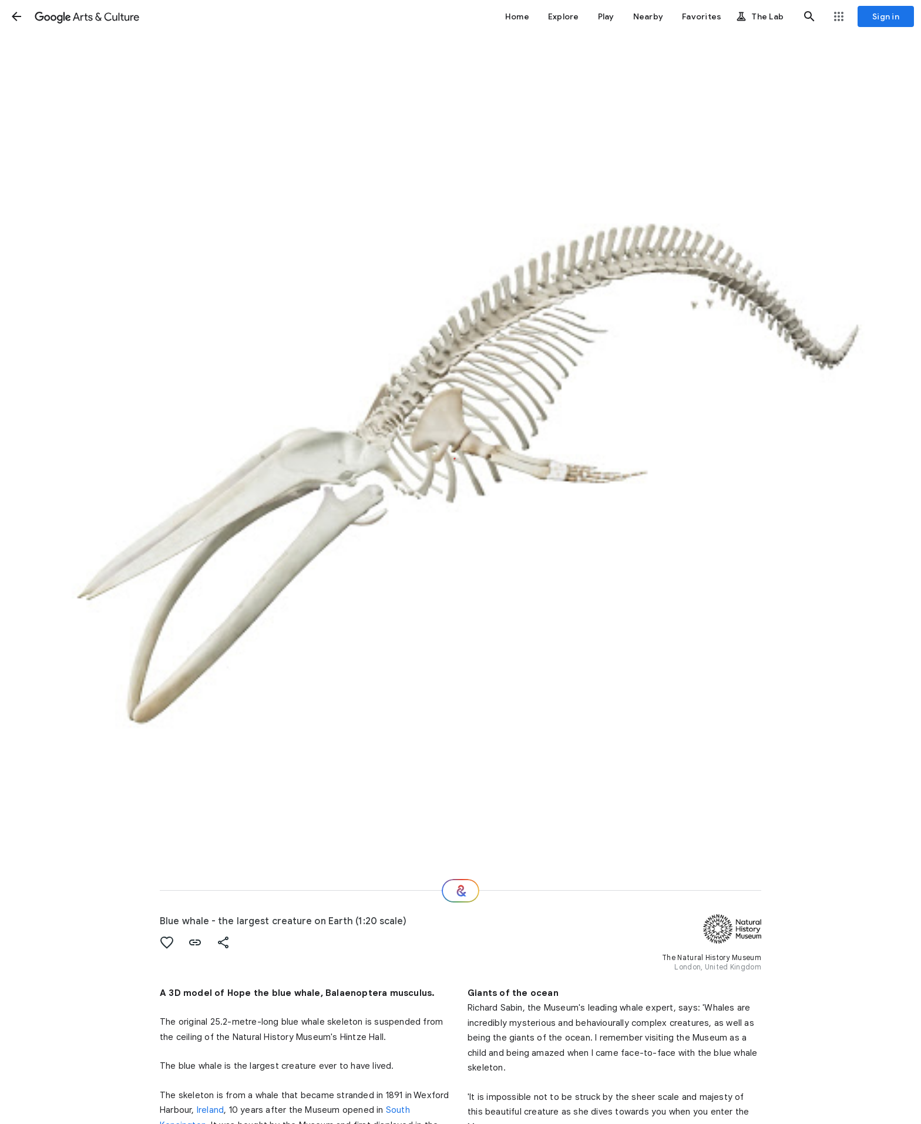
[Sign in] (886, 16)
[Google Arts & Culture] (87, 16)
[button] (16, 16)
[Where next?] (460, 890)
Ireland (210, 1110)
